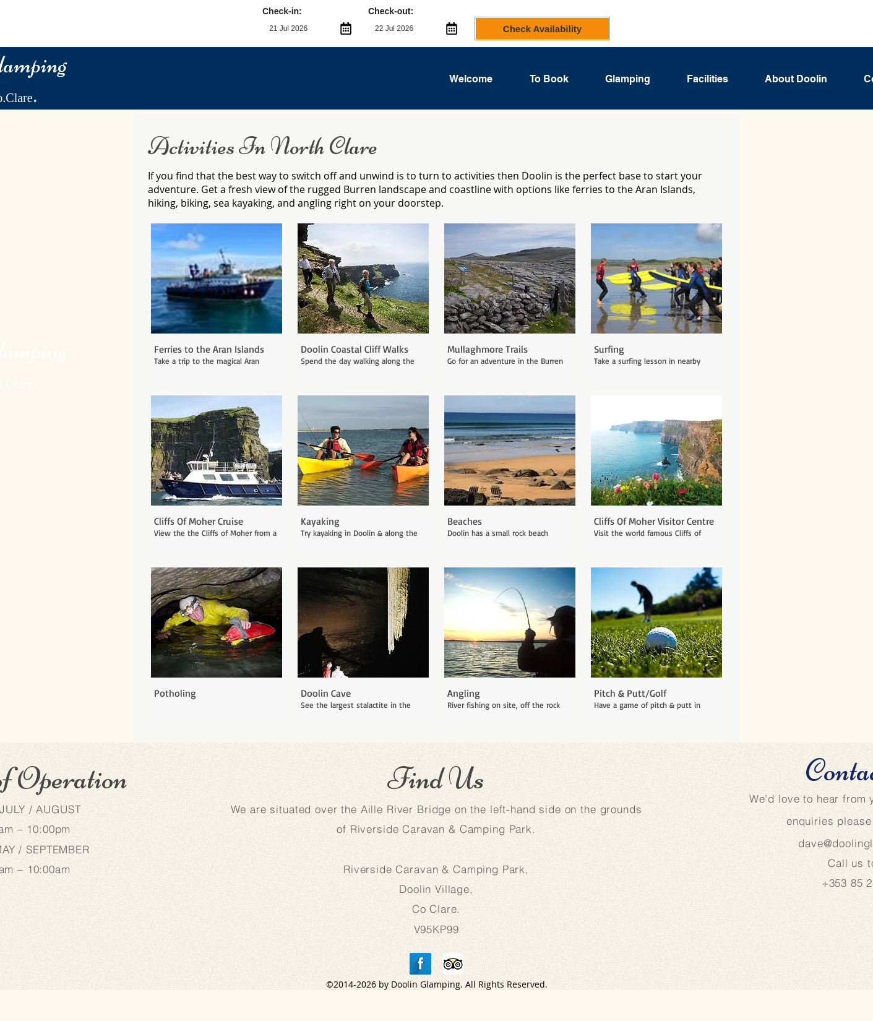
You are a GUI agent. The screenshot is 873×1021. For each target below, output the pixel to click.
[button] (216, 301)
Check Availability (542, 29)
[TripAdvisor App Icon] (453, 964)
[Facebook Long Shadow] (420, 964)
